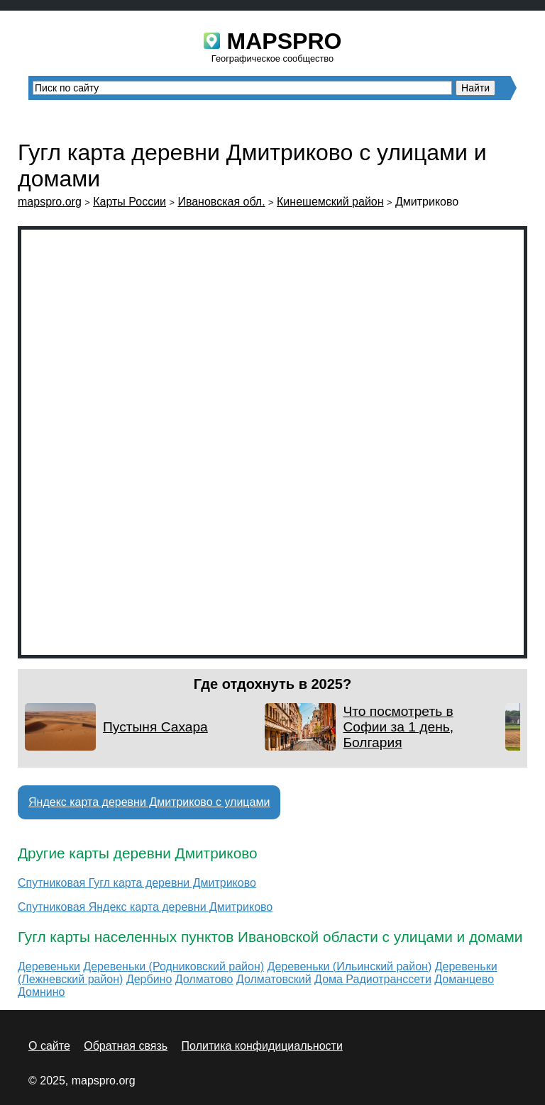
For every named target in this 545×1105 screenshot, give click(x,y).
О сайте (49, 1046)
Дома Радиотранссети (372, 979)
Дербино (149, 979)
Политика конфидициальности (262, 1046)
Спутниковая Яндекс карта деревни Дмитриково (145, 907)
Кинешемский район (330, 202)
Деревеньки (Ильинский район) (350, 966)
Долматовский (274, 979)
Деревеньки (49, 966)
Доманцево (464, 979)
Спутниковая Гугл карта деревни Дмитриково (137, 883)
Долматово (204, 979)
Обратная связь (125, 1046)
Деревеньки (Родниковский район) (173, 966)
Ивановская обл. (221, 202)
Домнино (41, 992)
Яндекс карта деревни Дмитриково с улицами (149, 802)
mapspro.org (50, 202)
